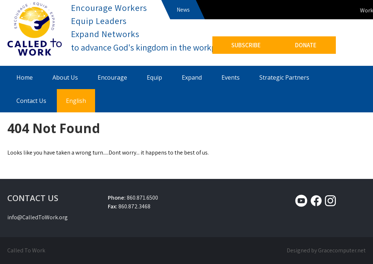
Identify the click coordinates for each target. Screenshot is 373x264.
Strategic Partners (284, 77)
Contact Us (31, 101)
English (76, 101)
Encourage (112, 77)
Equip (154, 77)
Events (230, 77)
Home (24, 77)
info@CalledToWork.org (37, 217)
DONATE (306, 45)
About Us (65, 77)
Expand (192, 77)
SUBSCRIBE (246, 45)
